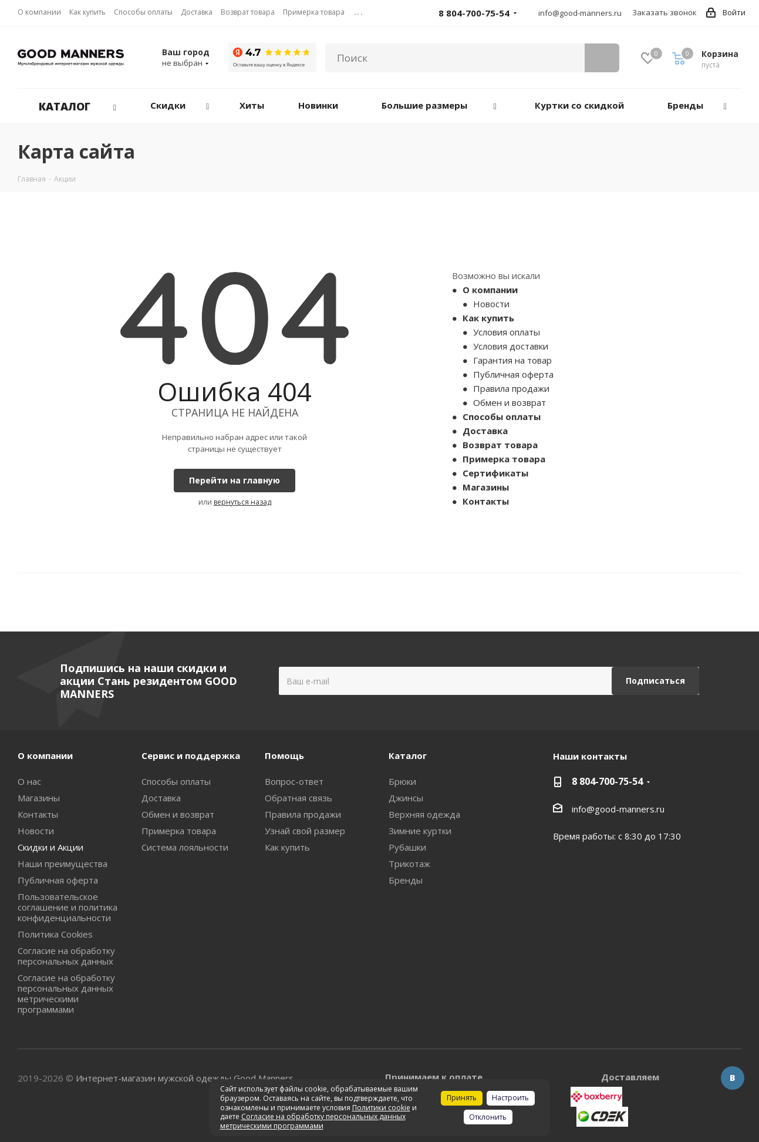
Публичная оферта (513, 374)
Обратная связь (298, 798)
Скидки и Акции (50, 847)
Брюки (402, 781)
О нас (29, 781)
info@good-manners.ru (580, 13)
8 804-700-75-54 (607, 781)
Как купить (488, 318)
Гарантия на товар (512, 360)
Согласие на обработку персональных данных (66, 956)
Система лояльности (184, 847)
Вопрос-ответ (294, 781)
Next (732, 602)
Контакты (486, 501)
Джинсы (406, 798)
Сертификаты (495, 473)
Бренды (406, 880)
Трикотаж (409, 863)
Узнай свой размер (305, 831)
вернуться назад (242, 502)
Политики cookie (381, 1108)
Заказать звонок (664, 12)
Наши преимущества (62, 863)
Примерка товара (504, 459)
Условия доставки (510, 346)
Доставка (485, 430)
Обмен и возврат (509, 402)
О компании (490, 289)
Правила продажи (511, 388)
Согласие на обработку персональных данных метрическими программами (66, 993)
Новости (491, 304)
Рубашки (407, 847)
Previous (26, 602)
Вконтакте (732, 1078)
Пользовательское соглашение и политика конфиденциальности (67, 907)
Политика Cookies (55, 934)
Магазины (486, 487)
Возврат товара (500, 445)
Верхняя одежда (424, 814)
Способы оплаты (502, 416)
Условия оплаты (506, 332)
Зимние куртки (420, 831)
